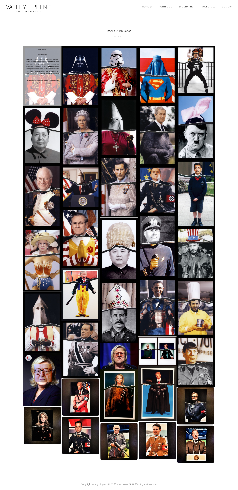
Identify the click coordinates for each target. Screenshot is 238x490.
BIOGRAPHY (186, 6)
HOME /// (147, 6)
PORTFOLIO (166, 6)
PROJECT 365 (207, 6)
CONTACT (227, 6)
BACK (119, 36)
